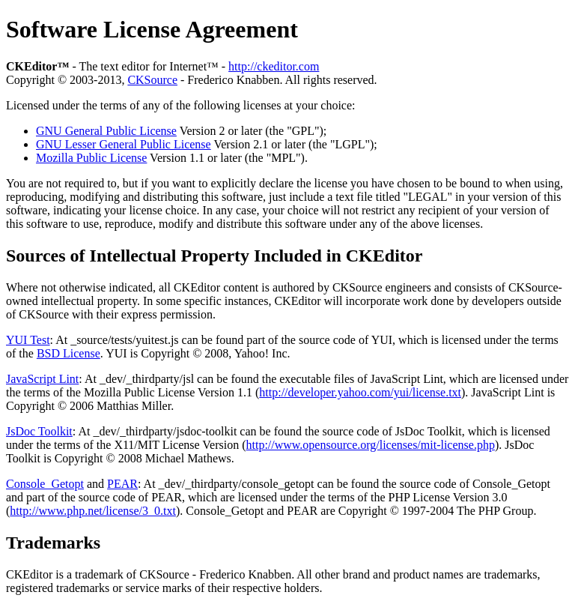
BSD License (68, 353)
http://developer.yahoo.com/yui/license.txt (360, 392)
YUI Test (28, 339)
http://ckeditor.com (273, 66)
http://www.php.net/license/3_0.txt (93, 510)
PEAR (122, 483)
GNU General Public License (106, 130)
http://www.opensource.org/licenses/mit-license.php (370, 444)
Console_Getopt (45, 483)
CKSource (152, 79)
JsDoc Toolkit (39, 431)
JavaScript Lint (42, 378)
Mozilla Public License (91, 157)
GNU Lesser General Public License (123, 144)
